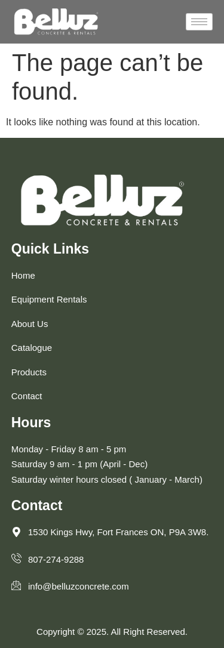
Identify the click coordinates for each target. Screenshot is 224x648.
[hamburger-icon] (199, 21)
